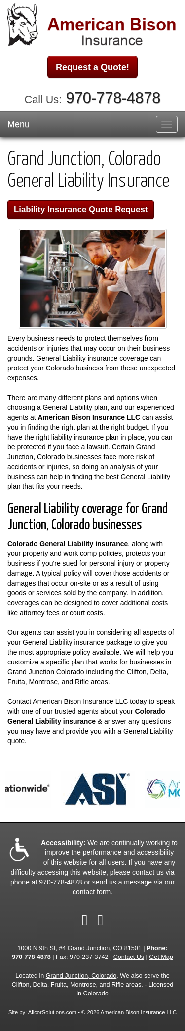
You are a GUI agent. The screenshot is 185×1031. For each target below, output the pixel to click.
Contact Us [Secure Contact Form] (128, 957)
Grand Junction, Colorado (81, 975)
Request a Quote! (92, 67)
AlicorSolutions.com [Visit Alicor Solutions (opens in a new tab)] (52, 1012)
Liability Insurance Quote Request (81, 209)
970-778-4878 (113, 98)
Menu (18, 124)
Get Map (161, 957)
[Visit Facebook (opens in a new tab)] (85, 920)
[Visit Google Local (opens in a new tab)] (101, 920)
